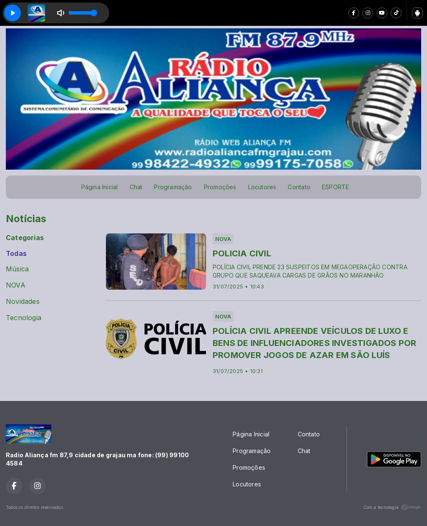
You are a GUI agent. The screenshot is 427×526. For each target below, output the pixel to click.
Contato (299, 186)
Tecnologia (23, 318)
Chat (136, 186)
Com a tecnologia (392, 507)
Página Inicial (99, 186)
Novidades (23, 302)
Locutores (262, 186)
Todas (16, 254)
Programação (173, 186)
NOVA (15, 285)
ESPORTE (335, 186)
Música (17, 269)
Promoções (220, 186)
